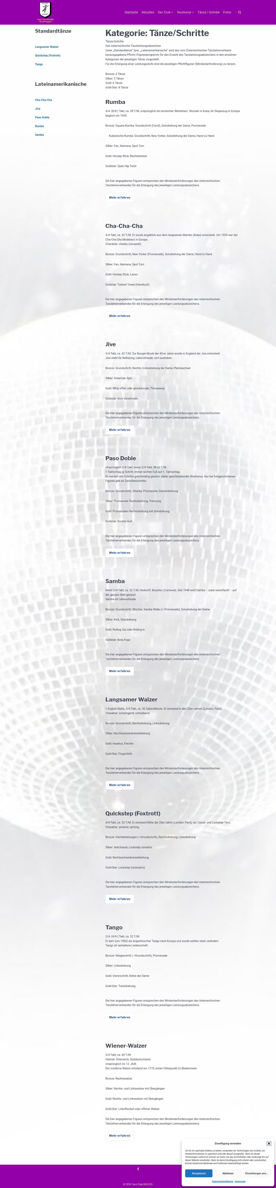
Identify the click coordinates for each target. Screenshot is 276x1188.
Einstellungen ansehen (258, 1173)
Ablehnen (227, 1173)
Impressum (240, 1181)
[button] (269, 1143)
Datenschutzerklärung (222, 1181)
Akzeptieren (199, 1173)
